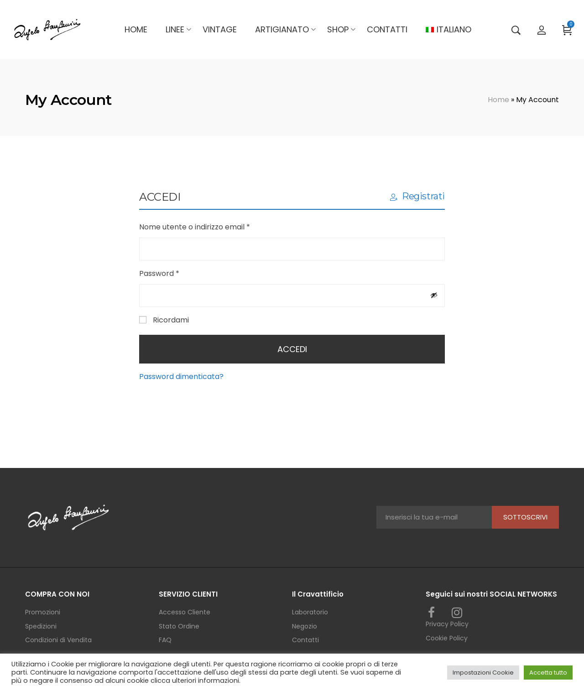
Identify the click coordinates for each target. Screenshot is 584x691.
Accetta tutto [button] (548, 672)
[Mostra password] (434, 295)
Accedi (292, 349)
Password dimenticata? (181, 376)
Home (498, 99)
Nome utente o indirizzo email (210, 226)
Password (175, 273)
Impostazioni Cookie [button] (483, 672)
